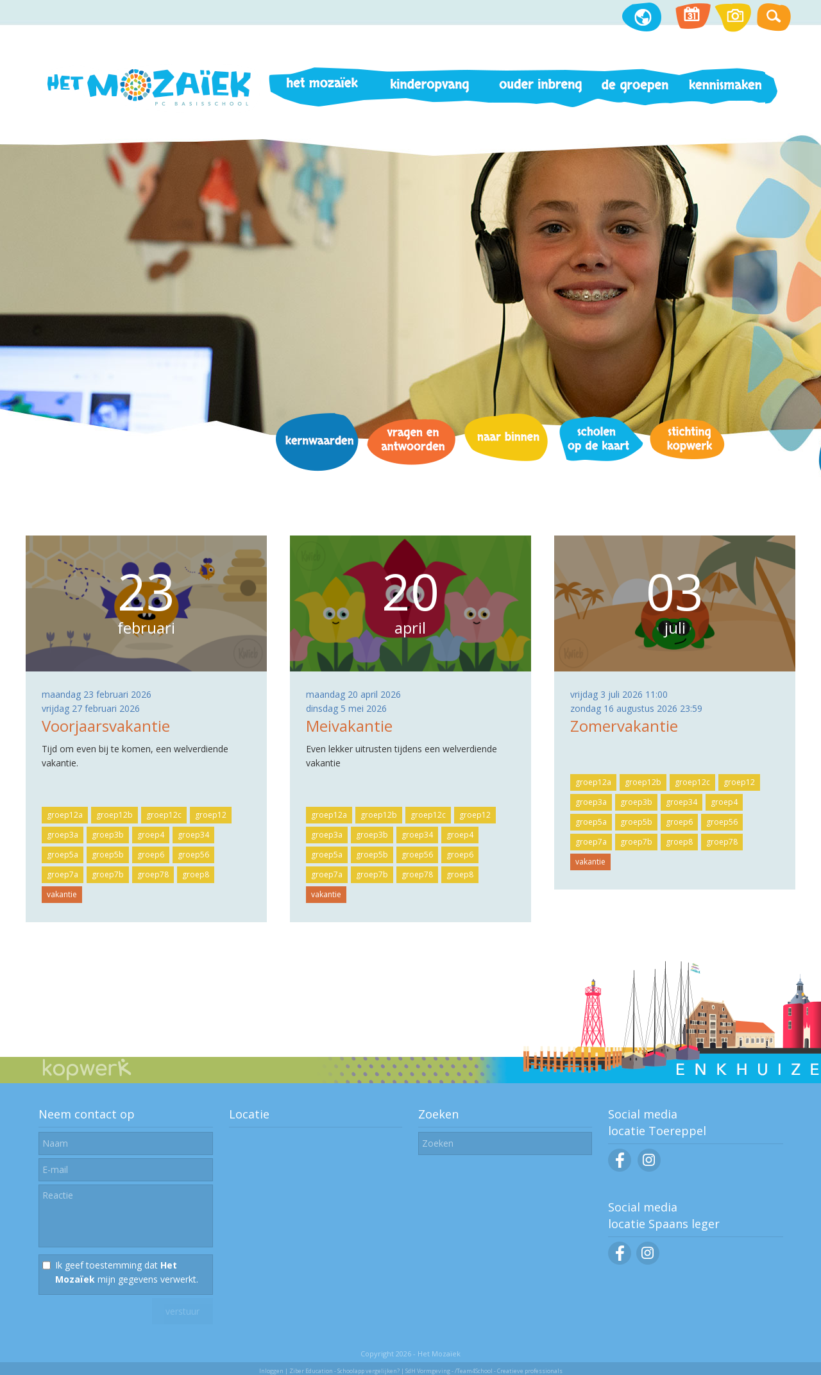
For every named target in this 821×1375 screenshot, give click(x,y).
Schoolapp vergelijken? (368, 1371)
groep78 (153, 874)
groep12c (164, 814)
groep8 (195, 874)
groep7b (108, 874)
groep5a (62, 854)
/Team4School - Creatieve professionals (509, 1371)
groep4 (150, 834)
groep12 (210, 814)
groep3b (108, 834)
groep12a (65, 814)
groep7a (62, 874)
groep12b (114, 814)
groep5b (108, 854)
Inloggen (271, 1371)
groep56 (193, 854)
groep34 (193, 834)
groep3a (62, 834)
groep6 (150, 854)
